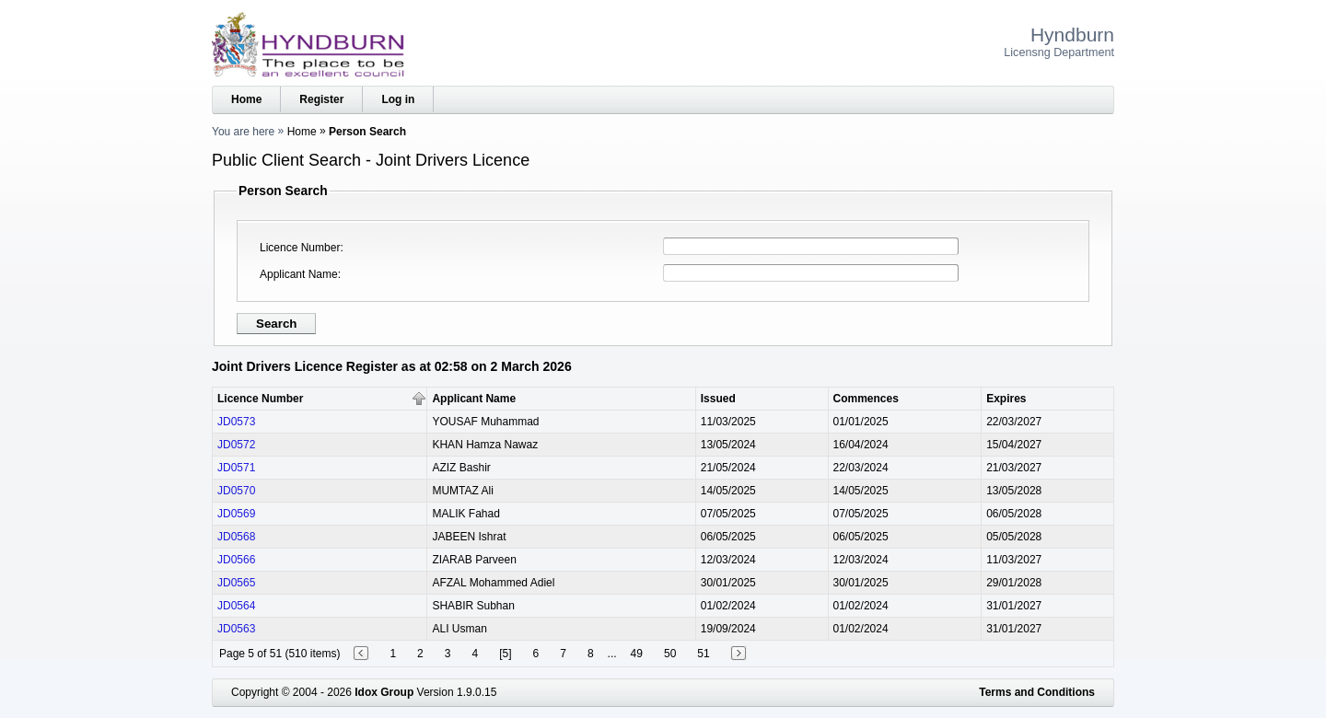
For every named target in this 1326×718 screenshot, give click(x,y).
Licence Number (300, 247)
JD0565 (236, 582)
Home (246, 99)
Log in (397, 99)
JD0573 (236, 421)
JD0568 (236, 536)
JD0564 (236, 605)
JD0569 (236, 513)
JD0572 (236, 444)
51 (703, 653)
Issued (718, 398)
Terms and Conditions (1037, 692)
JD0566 (236, 559)
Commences (866, 398)
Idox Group (384, 692)
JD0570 (236, 490)
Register (321, 99)
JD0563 (236, 628)
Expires (1006, 398)
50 (670, 653)
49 (637, 653)
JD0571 (236, 467)
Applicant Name (299, 274)
